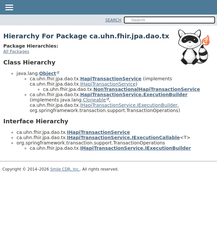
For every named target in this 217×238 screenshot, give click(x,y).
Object (47, 73)
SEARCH (113, 20)
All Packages (16, 51)
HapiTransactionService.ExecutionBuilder (134, 94)
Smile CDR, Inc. (65, 169)
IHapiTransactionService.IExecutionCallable (123, 137)
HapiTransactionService (111, 78)
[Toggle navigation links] (9, 8)
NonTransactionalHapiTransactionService (146, 89)
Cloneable (94, 99)
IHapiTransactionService (108, 84)
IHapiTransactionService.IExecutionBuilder (129, 105)
